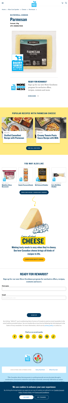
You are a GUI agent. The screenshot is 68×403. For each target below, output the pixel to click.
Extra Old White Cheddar (56, 186)
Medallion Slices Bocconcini (7, 186)
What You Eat (53, 370)
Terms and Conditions (42, 392)
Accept (26, 397)
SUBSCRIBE (33, 96)
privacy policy (49, 325)
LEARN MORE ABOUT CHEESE (34, 259)
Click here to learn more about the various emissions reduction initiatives (36, 381)
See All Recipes (34, 148)
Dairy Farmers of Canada (34, 4)
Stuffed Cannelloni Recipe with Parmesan (14, 136)
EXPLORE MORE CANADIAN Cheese (34, 192)
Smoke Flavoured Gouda (25, 185)
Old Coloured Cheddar (41, 185)
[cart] (62, 3)
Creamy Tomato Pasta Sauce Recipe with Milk (47, 136)
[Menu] (3, 3)
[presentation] (34, 306)
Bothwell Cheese (19, 15)
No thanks (41, 397)
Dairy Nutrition (40, 370)
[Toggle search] (66, 3)
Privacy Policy (27, 392)
